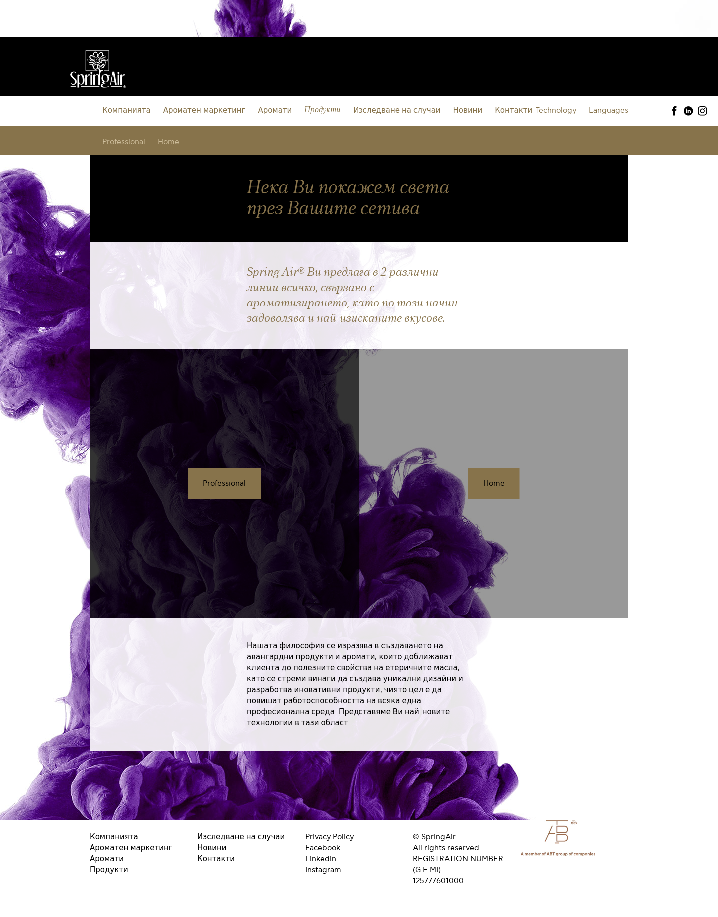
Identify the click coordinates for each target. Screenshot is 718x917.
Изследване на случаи (396, 110)
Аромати (275, 110)
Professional (123, 141)
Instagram (323, 869)
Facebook (322, 847)
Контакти (513, 110)
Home (168, 141)
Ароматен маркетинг (204, 110)
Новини (468, 110)
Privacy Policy (329, 836)
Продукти (322, 110)
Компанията (126, 110)
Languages (608, 110)
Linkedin (320, 858)
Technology (556, 110)
